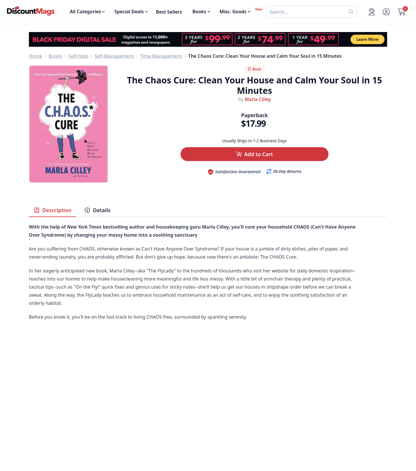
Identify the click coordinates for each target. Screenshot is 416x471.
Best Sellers (169, 12)
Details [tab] (97, 210)
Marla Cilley (258, 99)
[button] (254, 154)
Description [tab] (52, 210)
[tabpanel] (208, 283)
